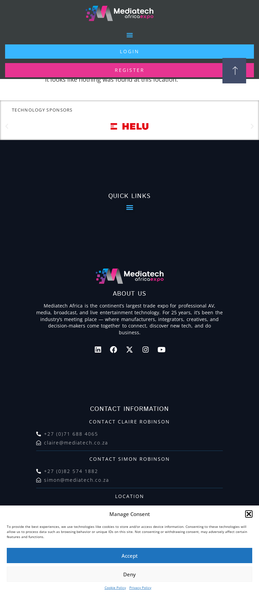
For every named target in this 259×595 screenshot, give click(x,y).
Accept (130, 555)
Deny (129, 574)
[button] (248, 514)
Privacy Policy (140, 587)
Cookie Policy (115, 587)
